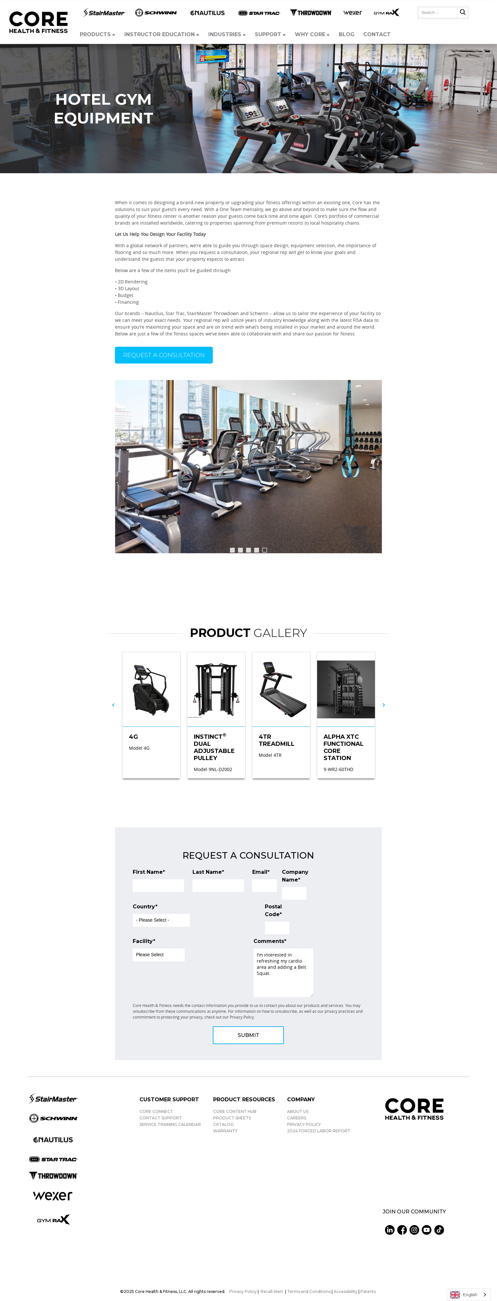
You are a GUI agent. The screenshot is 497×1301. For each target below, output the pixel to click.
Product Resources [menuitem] (244, 1099)
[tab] (232, 550)
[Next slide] (384, 705)
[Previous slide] (123, 469)
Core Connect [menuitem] (156, 1111)
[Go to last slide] (113, 705)
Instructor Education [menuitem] (159, 34)
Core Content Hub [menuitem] (234, 1111)
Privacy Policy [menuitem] (304, 1124)
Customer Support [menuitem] (169, 1099)
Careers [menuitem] (296, 1118)
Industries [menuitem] (224, 34)
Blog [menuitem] (347, 34)
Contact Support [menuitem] (161, 1118)
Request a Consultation (164, 355)
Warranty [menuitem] (225, 1130)
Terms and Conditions (309, 1291)
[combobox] (443, 12)
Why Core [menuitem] (310, 34)
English (463, 1295)
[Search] (462, 12)
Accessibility (345, 1291)
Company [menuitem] (301, 1099)
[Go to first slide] (374, 469)
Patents (368, 1291)
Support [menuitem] (268, 34)
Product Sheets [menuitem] (232, 1118)
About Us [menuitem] (297, 1111)
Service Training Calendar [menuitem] (170, 1124)
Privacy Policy (243, 1291)
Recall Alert (272, 1291)
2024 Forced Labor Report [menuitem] (318, 1130)
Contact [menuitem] (377, 34)
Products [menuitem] (95, 34)
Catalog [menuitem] (223, 1124)
